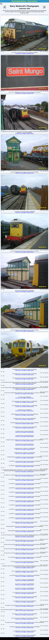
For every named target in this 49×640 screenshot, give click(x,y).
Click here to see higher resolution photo (24, 53)
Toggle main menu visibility (1, 3)
